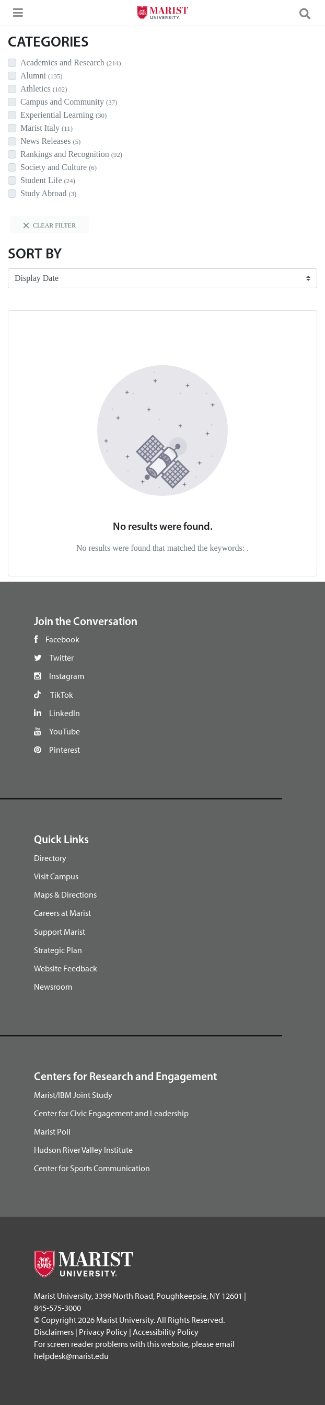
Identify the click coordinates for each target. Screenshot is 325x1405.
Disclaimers (54, 1332)
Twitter (62, 657)
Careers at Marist (62, 913)
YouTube (64, 731)
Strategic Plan (58, 950)
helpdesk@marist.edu (71, 1356)
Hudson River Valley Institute (83, 1150)
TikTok (61, 694)
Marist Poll (52, 1131)
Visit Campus (56, 876)
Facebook (62, 639)
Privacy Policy (103, 1332)
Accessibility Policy (166, 1332)
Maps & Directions (65, 894)
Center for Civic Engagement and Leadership (111, 1113)
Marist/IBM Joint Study (73, 1095)
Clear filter (49, 225)
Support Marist (59, 931)
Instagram (66, 676)
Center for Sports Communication (92, 1168)
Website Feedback (65, 968)
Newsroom (53, 986)
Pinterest (64, 749)
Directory (50, 858)
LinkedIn (64, 713)
